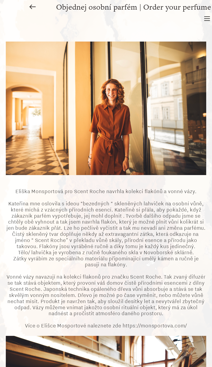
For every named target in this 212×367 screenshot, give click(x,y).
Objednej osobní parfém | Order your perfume (132, 7)
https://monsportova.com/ (155, 325)
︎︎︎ (32, 7)
